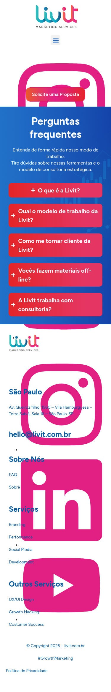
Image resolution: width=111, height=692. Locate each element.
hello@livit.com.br (40, 434)
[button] (55, 40)
